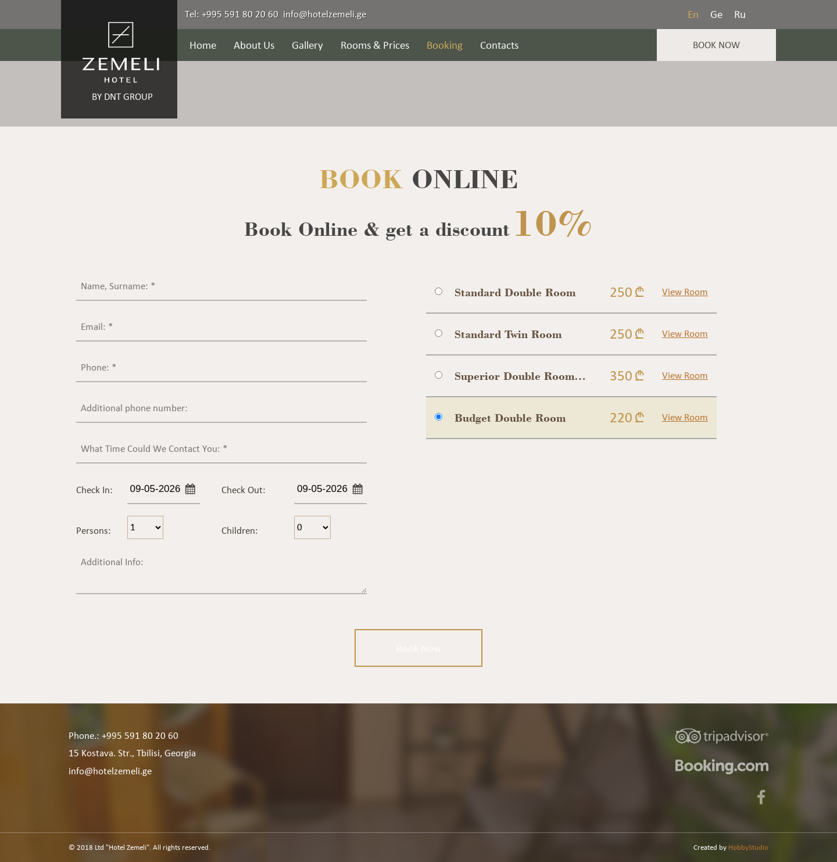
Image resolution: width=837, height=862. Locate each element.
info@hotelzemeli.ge (324, 14)
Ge (716, 14)
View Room (685, 291)
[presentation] (514, 485)
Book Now (716, 44)
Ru (740, 14)
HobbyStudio (748, 847)
